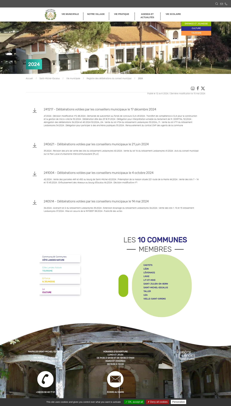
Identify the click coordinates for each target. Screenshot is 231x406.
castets (147, 265)
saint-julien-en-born (155, 284)
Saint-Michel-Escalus (49, 78)
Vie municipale (73, 78)
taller (147, 291)
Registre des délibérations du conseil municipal (109, 78)
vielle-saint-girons (154, 299)
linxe (146, 276)
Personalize (178, 402)
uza (145, 295)
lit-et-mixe (149, 280)
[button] (216, 3)
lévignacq (149, 272)
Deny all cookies (158, 402)
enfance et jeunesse (196, 24)
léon (146, 269)
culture (196, 28)
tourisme (196, 33)
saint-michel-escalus (155, 287)
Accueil (29, 78)
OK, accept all (134, 402)
